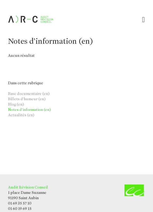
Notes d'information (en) (29, 109)
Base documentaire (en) (29, 93)
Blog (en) (16, 104)
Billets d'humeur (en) (27, 99)
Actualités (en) (21, 115)
